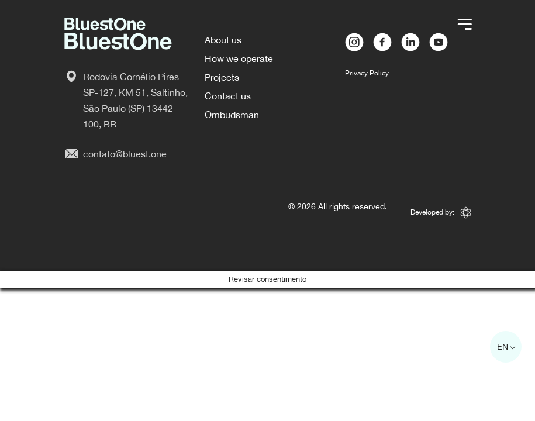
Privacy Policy (367, 73)
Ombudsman (232, 114)
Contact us (228, 96)
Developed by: (440, 212)
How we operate (239, 58)
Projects (222, 77)
